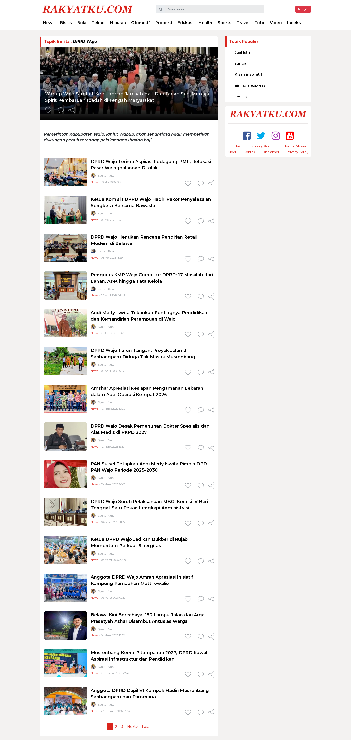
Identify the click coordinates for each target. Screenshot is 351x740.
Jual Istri (242, 52)
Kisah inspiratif (248, 74)
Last (145, 726)
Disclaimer (271, 152)
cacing (241, 96)
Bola (81, 22)
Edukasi (185, 22)
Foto (259, 22)
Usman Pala (106, 251)
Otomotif (140, 22)
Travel (243, 22)
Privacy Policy (297, 152)
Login (303, 9)
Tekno (98, 22)
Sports (224, 22)
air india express (250, 85)
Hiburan (118, 22)
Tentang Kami (261, 146)
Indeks (294, 22)
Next (132, 726)
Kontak (249, 152)
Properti (163, 22)
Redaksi (236, 146)
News (49, 22)
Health (205, 22)
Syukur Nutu (106, 175)
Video (276, 22)
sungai (241, 63)
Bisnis (66, 22)
